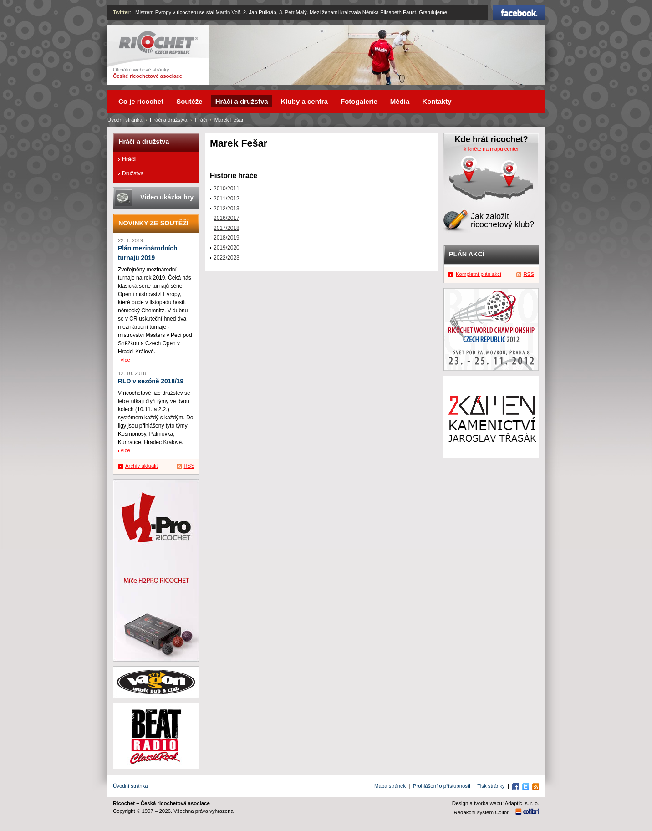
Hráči (201, 119)
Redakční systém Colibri (482, 812)
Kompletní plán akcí (478, 274)
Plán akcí (466, 254)
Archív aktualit (141, 466)
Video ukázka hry (167, 197)
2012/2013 (226, 208)
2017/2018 (226, 228)
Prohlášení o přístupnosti (441, 786)
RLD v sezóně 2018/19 (150, 381)
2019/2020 (226, 248)
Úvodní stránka (125, 119)
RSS (189, 466)
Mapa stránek (390, 786)
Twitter (121, 12)
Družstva (132, 173)
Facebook (519, 12)
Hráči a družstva (168, 119)
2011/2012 (226, 198)
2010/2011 (226, 188)
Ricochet (158, 42)
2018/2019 (226, 238)
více (125, 359)
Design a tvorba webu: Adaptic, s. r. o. (495, 803)
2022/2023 (226, 258)
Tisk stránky (490, 786)
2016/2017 (226, 218)
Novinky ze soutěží (153, 223)
